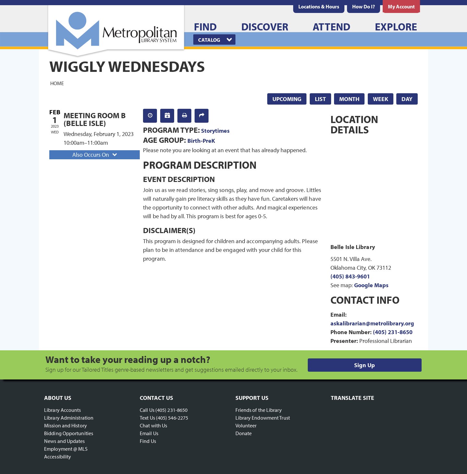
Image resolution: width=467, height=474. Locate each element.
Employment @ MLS (66, 449)
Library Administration (68, 417)
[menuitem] (318, 6)
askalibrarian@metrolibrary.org (372, 323)
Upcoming (286, 99)
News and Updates (64, 441)
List (320, 99)
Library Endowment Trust (262, 417)
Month (349, 99)
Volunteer (246, 425)
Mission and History (65, 425)
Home (57, 83)
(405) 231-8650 (393, 332)
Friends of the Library (258, 410)
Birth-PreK (201, 140)
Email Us (149, 433)
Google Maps (371, 285)
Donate (243, 433)
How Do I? (363, 6)
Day (407, 99)
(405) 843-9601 (350, 276)
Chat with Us (153, 425)
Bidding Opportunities (68, 433)
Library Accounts (62, 410)
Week (380, 99)
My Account (401, 6)
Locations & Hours (318, 6)
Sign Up (364, 365)
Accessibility (57, 456)
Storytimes (215, 130)
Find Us (148, 441)
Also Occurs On (95, 154)
